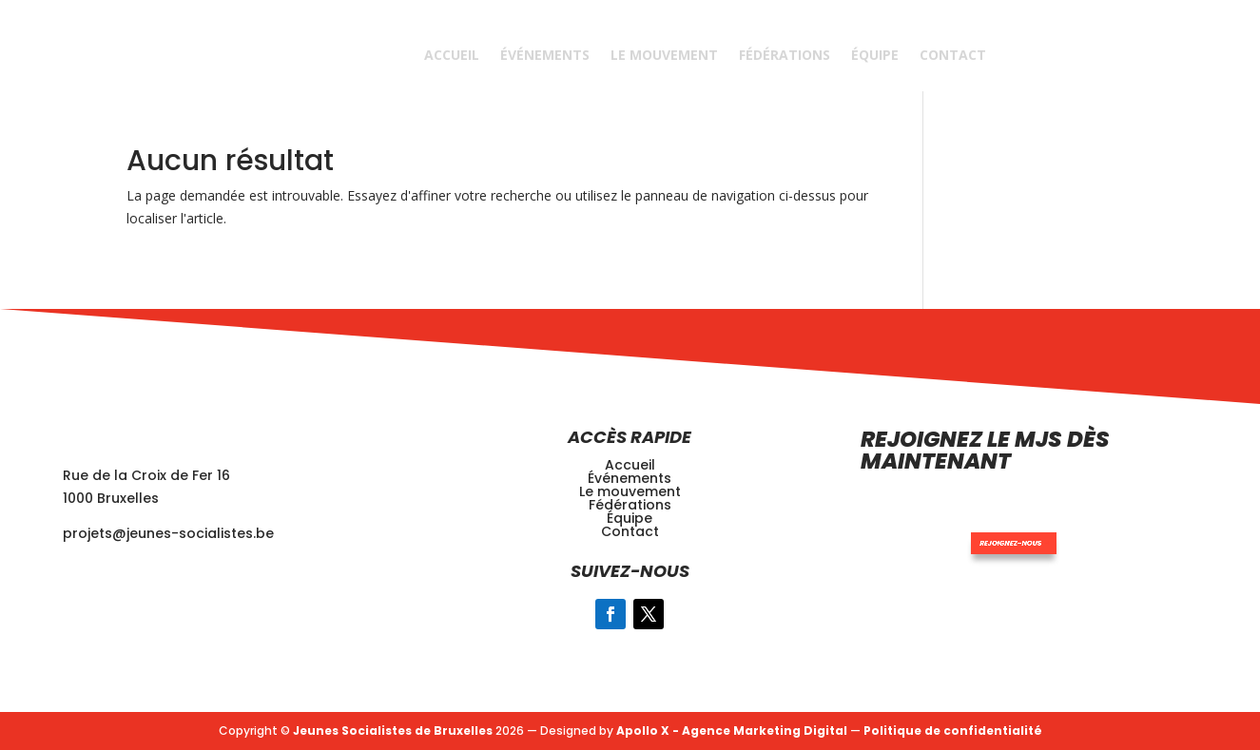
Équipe (875, 55)
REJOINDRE (1068, 54)
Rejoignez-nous (975, 522)
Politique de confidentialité (952, 730)
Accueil (451, 55)
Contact (953, 55)
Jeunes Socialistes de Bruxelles (393, 730)
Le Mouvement (664, 55)
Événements (545, 55)
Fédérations (784, 55)
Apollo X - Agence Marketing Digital (731, 730)
